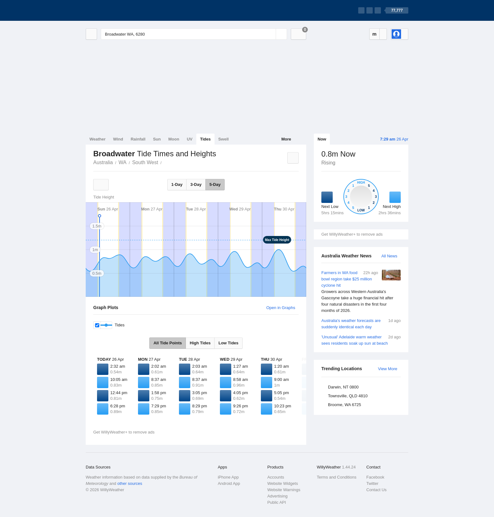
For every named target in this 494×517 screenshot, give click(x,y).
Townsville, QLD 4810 (348, 395)
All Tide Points (167, 343)
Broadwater (165, 161)
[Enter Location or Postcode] (194, 34)
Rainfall (138, 139)
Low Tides (228, 343)
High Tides (200, 343)
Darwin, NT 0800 (343, 387)
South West (145, 162)
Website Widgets (282, 483)
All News (389, 256)
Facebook (375, 477)
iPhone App (228, 477)
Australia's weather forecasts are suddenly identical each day (361, 323)
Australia (103, 162)
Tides (205, 139)
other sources (129, 483)
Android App (229, 483)
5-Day (215, 184)
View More (387, 368)
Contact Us (376, 489)
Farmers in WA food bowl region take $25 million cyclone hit (361, 292)
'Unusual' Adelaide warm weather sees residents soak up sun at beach (361, 340)
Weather (97, 139)
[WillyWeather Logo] (115, 10)
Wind (118, 139)
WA (122, 162)
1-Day (176, 184)
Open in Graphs (280, 307)
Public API (276, 502)
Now (322, 139)
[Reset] (270, 34)
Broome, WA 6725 (344, 404)
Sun (157, 139)
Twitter (372, 483)
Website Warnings (283, 489)
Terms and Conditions (337, 477)
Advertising (277, 496)
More (286, 139)
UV (189, 139)
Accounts (275, 477)
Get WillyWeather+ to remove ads (351, 234)
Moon (173, 139)
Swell (223, 139)
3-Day (195, 184)
